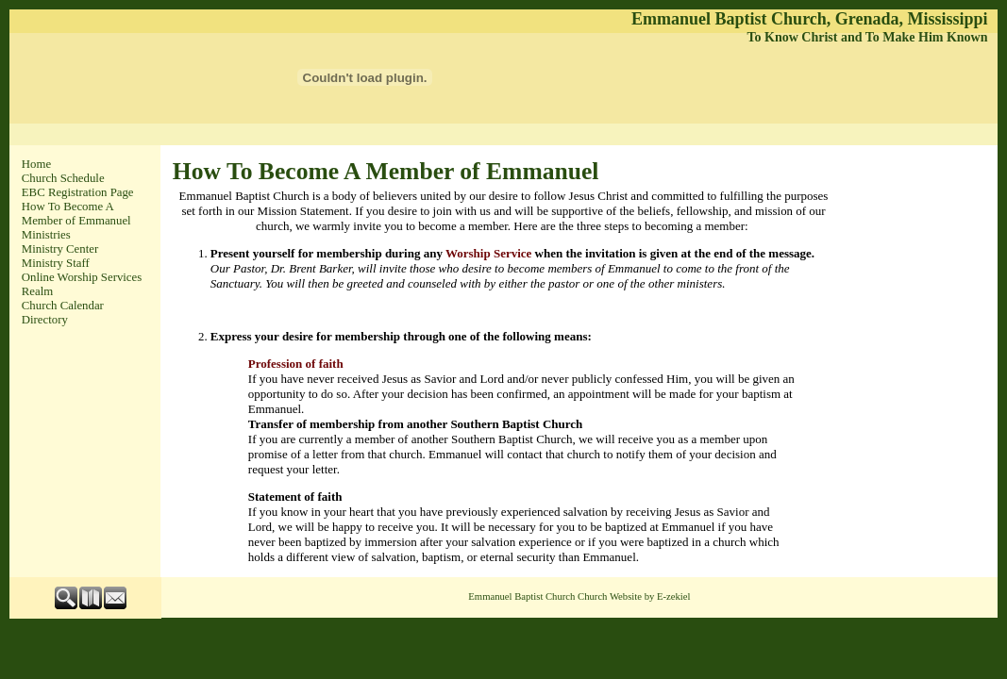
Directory (45, 319)
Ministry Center (60, 249)
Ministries (46, 234)
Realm (37, 291)
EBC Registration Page (78, 192)
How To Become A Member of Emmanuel (76, 213)
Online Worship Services (82, 277)
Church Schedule (63, 178)
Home (36, 164)
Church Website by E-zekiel (634, 596)
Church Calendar (63, 305)
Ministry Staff (56, 263)
